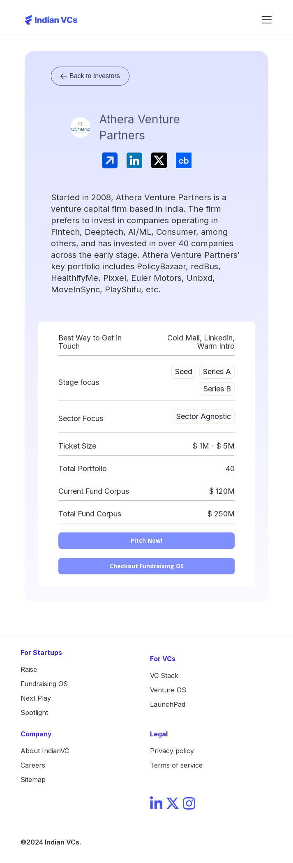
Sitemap (33, 779)
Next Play (36, 698)
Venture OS (168, 690)
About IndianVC (45, 751)
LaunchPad (167, 704)
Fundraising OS (44, 684)
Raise (29, 669)
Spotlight (34, 712)
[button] (265, 20)
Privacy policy (172, 751)
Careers (33, 765)
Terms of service (176, 765)
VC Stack (164, 675)
